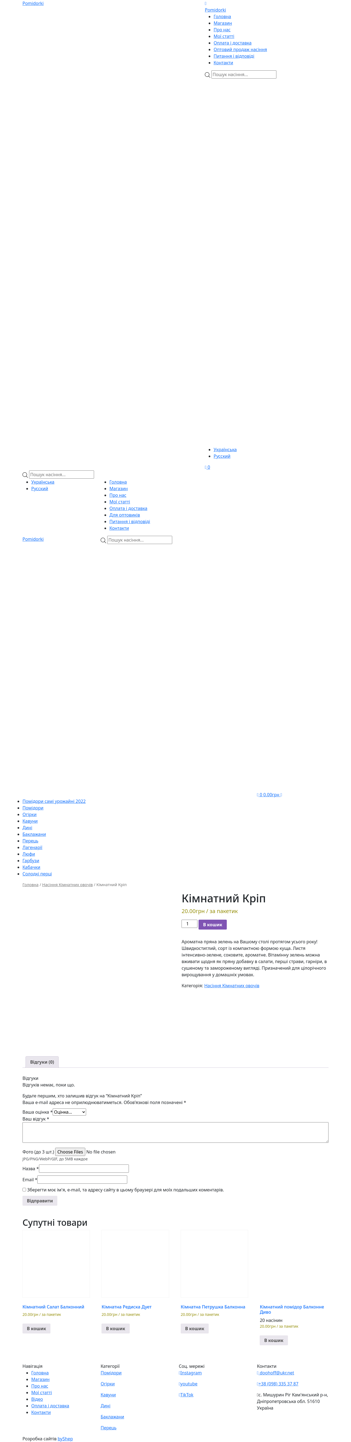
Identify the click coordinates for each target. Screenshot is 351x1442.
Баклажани (34, 834)
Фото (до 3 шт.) (38, 1152)
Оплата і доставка (232, 43)
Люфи (28, 854)
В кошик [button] (36, 1328)
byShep (65, 1439)
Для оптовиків (124, 515)
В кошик (212, 925)
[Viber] (238, 111)
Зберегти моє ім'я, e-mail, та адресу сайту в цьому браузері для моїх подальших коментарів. (125, 1190)
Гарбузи (30, 861)
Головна (222, 16)
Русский (222, 456)
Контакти (223, 63)
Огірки (29, 814)
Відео (37, 1399)
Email (29, 1180)
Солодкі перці (37, 874)
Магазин (223, 23)
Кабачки (31, 867)
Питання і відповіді (234, 56)
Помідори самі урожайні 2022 (54, 801)
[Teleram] (267, 206)
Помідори (33, 808)
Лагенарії (32, 847)
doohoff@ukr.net (275, 1373)
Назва (30, 1169)
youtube (188, 1384)
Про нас (222, 30)
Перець (30, 841)
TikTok (186, 1395)
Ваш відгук (35, 1119)
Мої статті (224, 36)
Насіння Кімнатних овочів (67, 884)
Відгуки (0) (42, 1062)
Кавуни (30, 821)
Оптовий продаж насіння (240, 49)
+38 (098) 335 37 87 (277, 1384)
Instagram (190, 1373)
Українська (225, 450)
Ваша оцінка (37, 1112)
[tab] (42, 1062)
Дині (27, 828)
